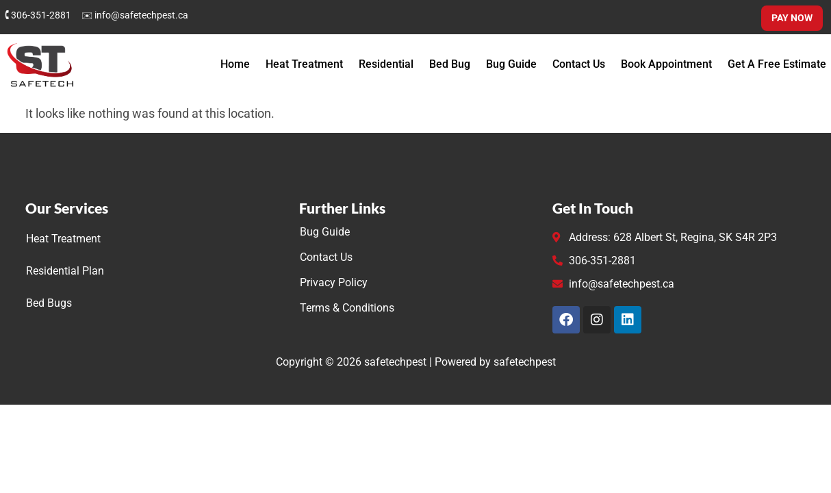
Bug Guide (511, 64)
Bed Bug (449, 64)
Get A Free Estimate (777, 64)
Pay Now (792, 17)
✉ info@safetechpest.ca (134, 15)
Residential (386, 64)
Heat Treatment (304, 64)
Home (235, 64)
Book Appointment (666, 64)
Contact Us (578, 64)
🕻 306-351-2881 (38, 15)
